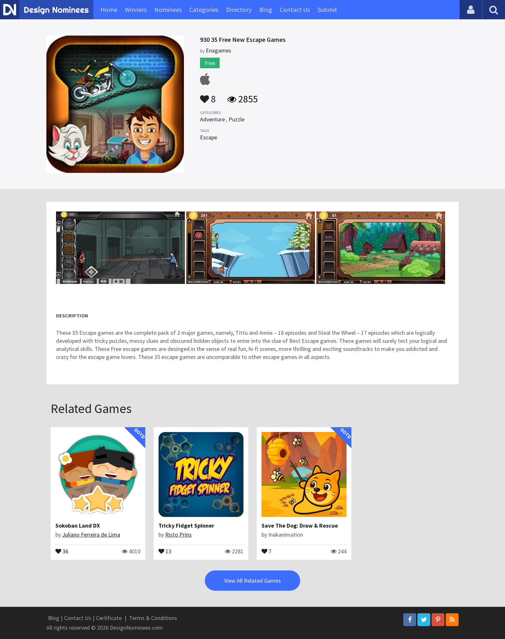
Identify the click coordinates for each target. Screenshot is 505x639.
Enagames (218, 50)
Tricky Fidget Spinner (186, 525)
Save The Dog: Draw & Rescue (300, 525)
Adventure (212, 119)
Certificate (109, 618)
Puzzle (236, 119)
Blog (265, 9)
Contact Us (295, 9)
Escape (208, 137)
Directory (239, 9)
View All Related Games (252, 580)
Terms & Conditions (153, 618)
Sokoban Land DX (77, 525)
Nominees (168, 9)
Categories (203, 9)
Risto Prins (178, 534)
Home (108, 9)
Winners (136, 9)
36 (61, 551)
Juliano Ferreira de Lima (91, 534)
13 (164, 551)
